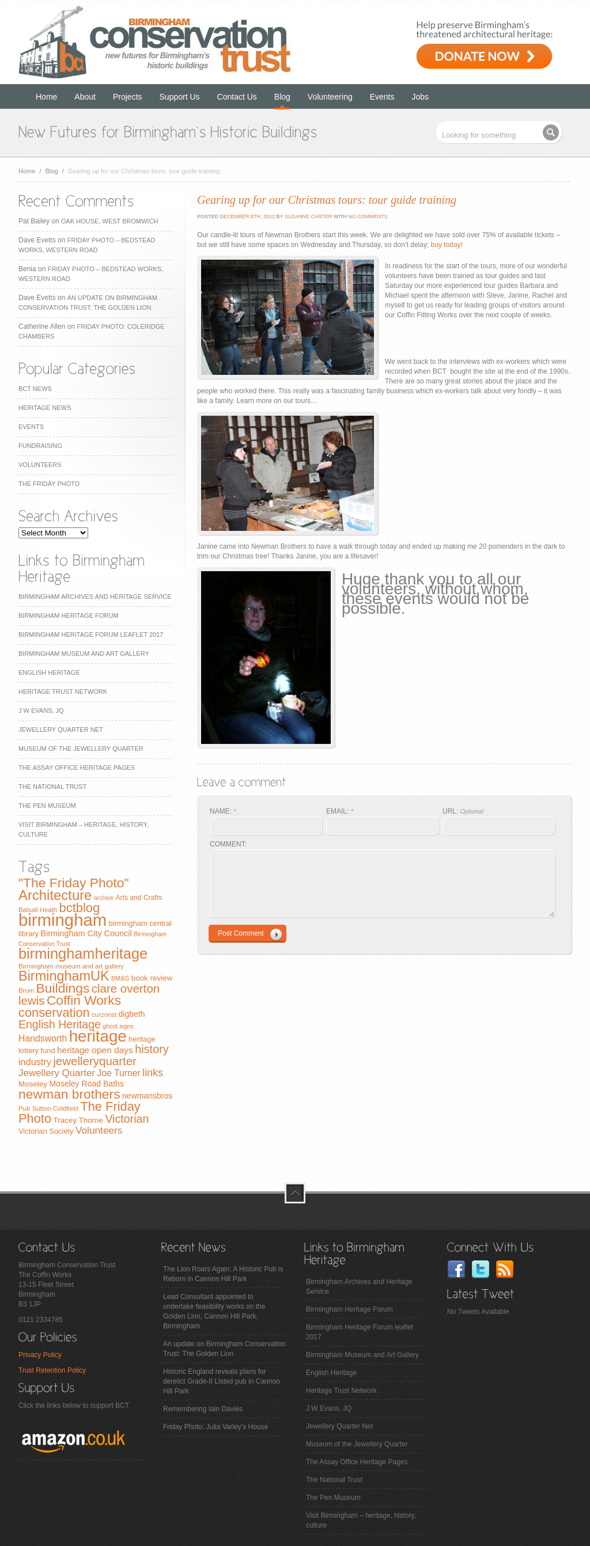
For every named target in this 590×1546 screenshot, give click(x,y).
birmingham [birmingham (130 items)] (62, 919)
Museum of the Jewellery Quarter (80, 748)
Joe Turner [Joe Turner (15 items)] (119, 1073)
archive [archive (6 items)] (104, 897)
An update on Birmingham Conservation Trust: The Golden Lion (224, 1349)
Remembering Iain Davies (203, 1409)
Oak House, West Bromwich (109, 221)
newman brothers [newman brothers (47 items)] (69, 1094)
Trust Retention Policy (52, 1370)
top (295, 1193)
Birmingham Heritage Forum (68, 615)
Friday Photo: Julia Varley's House (215, 1427)
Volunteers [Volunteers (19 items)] (99, 1130)
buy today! (447, 245)
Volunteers (40, 464)
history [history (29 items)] (152, 1049)
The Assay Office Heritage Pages (76, 767)
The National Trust (52, 786)
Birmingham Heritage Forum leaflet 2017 (90, 634)
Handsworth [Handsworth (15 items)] (42, 1038)
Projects (127, 96)
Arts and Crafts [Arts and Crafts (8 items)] (138, 898)
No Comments (368, 216)
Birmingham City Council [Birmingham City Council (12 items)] (85, 933)
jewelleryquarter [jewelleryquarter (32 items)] (95, 1061)
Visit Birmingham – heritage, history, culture (361, 1520)
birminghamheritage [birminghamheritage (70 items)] (83, 953)
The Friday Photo (49, 483)
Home (46, 96)
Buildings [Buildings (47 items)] (63, 988)
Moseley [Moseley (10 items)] (32, 1084)
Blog (282, 96)
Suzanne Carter (308, 216)
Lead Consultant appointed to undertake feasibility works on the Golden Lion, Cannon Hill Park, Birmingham (214, 1311)
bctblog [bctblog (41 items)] (79, 908)
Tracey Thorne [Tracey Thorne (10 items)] (78, 1120)
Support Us (180, 96)
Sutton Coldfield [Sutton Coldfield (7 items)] (55, 1108)
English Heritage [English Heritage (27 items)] (59, 1024)
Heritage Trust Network (62, 691)
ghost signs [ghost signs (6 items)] (118, 1026)
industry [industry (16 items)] (34, 1062)
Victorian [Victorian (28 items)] (127, 1118)
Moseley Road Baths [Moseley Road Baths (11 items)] (86, 1083)
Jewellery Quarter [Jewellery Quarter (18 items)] (56, 1073)
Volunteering (330, 96)
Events (382, 96)
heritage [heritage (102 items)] (98, 1036)
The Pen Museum (47, 805)
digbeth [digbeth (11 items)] (132, 1014)
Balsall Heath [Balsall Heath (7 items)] (37, 909)
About (85, 96)
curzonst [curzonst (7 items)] (104, 1014)
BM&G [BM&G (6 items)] (120, 978)
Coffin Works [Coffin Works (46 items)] (84, 1000)
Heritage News (44, 407)
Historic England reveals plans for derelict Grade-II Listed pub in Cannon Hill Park (221, 1381)
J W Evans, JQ (41, 710)
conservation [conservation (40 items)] (54, 1012)
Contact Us (237, 96)
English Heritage (49, 672)
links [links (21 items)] (152, 1072)
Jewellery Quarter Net (60, 729)
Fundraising (40, 445)
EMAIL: (339, 811)
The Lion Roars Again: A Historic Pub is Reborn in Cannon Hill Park (223, 1274)
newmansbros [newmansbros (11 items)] (147, 1095)
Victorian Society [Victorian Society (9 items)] (46, 1131)
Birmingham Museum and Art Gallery (83, 653)
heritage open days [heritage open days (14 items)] (95, 1050)
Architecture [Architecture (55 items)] (55, 895)
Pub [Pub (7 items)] (24, 1108)
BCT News (35, 388)
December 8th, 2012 (246, 216)
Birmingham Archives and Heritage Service (94, 596)
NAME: (223, 811)
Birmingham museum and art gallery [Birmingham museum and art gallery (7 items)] (71, 966)
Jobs (420, 96)
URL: (462, 811)
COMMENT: (228, 844)
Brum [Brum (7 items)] (26, 990)
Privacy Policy (40, 1355)
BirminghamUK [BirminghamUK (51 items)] (63, 975)
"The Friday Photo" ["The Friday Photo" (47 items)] (73, 882)
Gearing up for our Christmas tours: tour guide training (326, 199)
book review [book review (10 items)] (152, 978)
